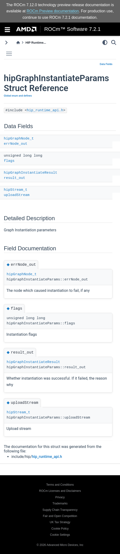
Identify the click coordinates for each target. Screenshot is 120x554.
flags (9, 161)
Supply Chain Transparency (60, 510)
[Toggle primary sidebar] (6, 42)
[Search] (113, 42)
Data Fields (106, 64)
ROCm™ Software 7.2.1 (72, 29)
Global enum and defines (18, 95)
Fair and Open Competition (60, 516)
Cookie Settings (60, 534)
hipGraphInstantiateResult (30, 173)
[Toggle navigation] (7, 29)
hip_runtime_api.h (45, 110)
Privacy (60, 497)
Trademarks (60, 503)
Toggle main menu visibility (10, 51)
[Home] (18, 42)
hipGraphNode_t (19, 139)
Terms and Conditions (60, 484)
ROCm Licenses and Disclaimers (60, 491)
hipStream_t (15, 190)
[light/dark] (105, 42)
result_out (14, 178)
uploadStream (16, 195)
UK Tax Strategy (60, 522)
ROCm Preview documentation (53, 11)
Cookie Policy (60, 528)
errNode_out (15, 144)
